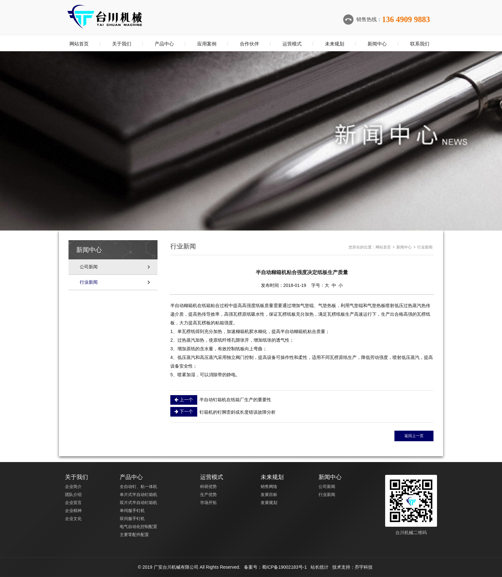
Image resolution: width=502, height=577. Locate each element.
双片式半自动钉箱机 (138, 502)
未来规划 (334, 43)
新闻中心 (377, 43)
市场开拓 (208, 502)
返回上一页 (414, 436)
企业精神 (73, 510)
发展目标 (269, 494)
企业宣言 (73, 502)
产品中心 (164, 43)
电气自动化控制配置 (138, 526)
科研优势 (208, 486)
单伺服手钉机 (132, 510)
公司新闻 (89, 266)
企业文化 (73, 518)
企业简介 (73, 486)
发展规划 (269, 502)
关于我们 (121, 43)
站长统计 (319, 567)
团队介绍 (73, 494)
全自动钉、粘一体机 (138, 486)
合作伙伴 (249, 43)
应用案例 (206, 43)
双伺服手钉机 (132, 518)
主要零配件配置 (134, 534)
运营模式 (292, 43)
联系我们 (419, 43)
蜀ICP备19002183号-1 (284, 567)
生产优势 (208, 494)
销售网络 (269, 486)
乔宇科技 (364, 567)
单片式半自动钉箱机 (138, 494)
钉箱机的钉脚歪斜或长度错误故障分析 (223, 412)
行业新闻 (89, 282)
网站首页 (79, 43)
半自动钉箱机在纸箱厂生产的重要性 (220, 400)
